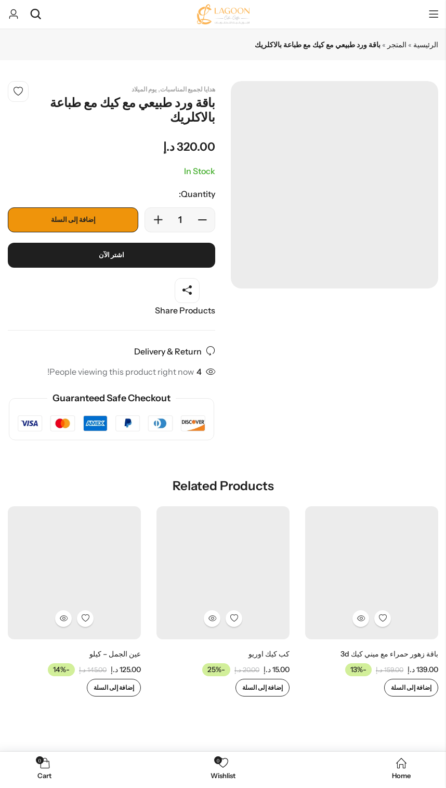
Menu (433, 14)
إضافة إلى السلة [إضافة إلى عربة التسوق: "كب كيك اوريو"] (262, 687)
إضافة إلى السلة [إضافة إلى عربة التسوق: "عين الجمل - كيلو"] (114, 687)
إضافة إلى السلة (73, 220)
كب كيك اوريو (269, 654)
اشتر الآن (112, 255)
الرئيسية (425, 44)
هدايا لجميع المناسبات (187, 89)
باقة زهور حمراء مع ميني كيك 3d (389, 654)
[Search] (35, 14)
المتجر (396, 44)
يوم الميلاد (144, 89)
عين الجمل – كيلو (115, 654)
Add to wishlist (18, 91)
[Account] (13, 14)
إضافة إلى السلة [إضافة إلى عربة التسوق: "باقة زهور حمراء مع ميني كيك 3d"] (411, 687)
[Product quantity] (179, 220)
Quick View (360, 618)
